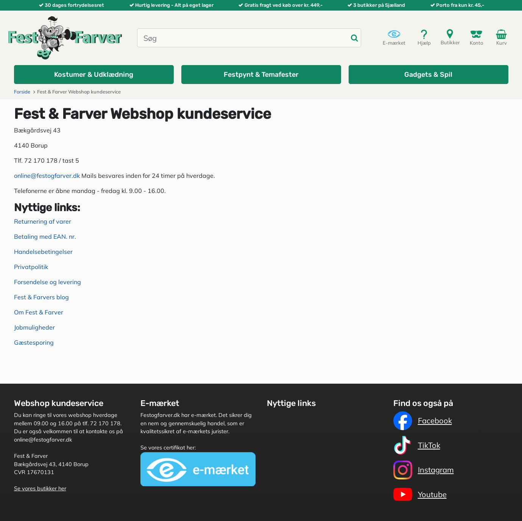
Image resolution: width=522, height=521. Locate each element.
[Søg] (242, 38)
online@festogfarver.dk (47, 175)
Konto (476, 37)
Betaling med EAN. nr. (45, 236)
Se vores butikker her (40, 488)
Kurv (502, 37)
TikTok (416, 445)
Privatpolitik (31, 267)
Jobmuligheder (34, 327)
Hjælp (424, 37)
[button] (94, 74)
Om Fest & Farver (38, 312)
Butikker (450, 36)
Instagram (423, 469)
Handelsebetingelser (43, 251)
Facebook (422, 420)
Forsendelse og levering (47, 282)
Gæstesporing (34, 342)
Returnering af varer (42, 221)
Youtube (420, 494)
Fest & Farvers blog (41, 297)
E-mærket (394, 37)
